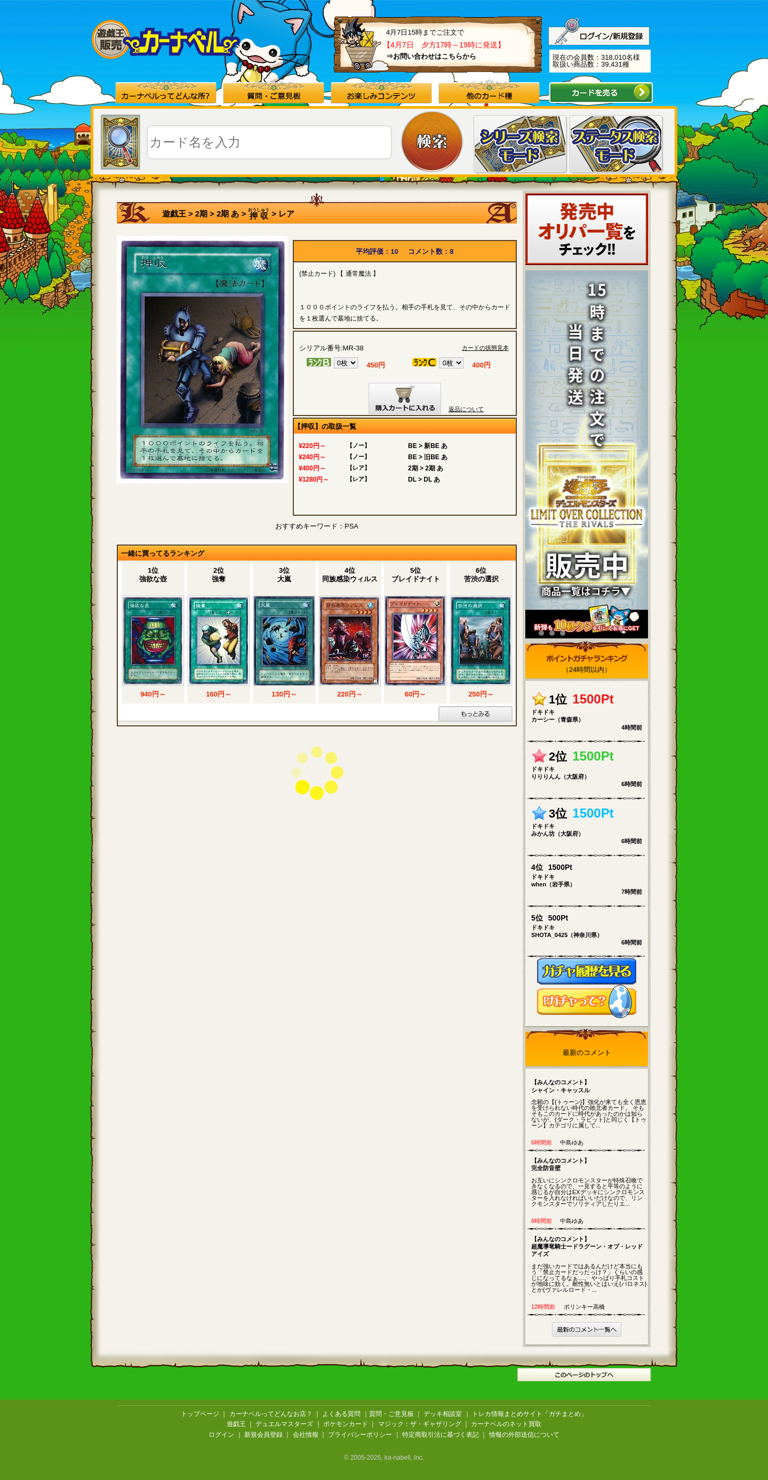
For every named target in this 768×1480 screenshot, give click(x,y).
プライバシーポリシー (360, 1434)
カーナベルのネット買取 (506, 1424)
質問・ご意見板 (391, 1414)
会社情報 (305, 1434)
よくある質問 (341, 1414)
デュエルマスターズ (284, 1424)
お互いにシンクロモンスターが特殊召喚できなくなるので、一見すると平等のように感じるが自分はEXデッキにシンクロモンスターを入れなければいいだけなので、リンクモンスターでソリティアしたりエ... (589, 1182)
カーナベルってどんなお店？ (271, 1414)
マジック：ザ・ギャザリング (419, 1424)
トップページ (200, 1414)
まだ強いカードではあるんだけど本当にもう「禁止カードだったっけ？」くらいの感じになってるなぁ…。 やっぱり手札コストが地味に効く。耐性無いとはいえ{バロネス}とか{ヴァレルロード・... (589, 1264)
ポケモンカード (345, 1424)
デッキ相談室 (442, 1414)
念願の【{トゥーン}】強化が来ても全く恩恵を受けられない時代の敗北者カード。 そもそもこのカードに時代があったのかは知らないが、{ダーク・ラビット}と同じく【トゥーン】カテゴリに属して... (589, 1103)
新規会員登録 (263, 1434)
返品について (466, 409)
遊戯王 (174, 213)
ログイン (221, 1434)
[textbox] (269, 142)
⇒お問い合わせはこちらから (431, 56)
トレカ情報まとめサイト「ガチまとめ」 (529, 1414)
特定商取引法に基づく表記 (440, 1434)
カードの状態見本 (485, 348)
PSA (351, 526)
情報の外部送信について (524, 1434)
